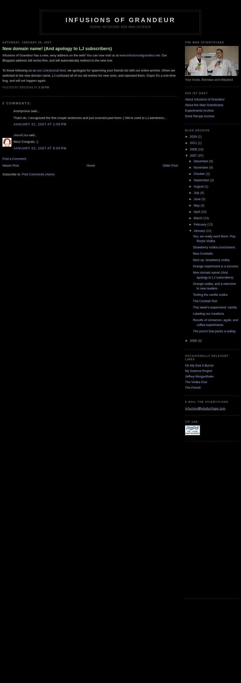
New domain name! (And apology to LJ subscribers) (57, 48)
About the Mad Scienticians (204, 105)
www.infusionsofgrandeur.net (140, 55)
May (197, 205)
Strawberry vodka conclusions (214, 247)
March (199, 218)
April (197, 212)
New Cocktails (203, 253)
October (200, 174)
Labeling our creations (208, 313)
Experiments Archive (199, 110)
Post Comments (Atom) (38, 174)
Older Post (170, 165)
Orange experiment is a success (215, 266)
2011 (194, 143)
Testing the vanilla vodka (210, 295)
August (199, 186)
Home (91, 165)
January (200, 231)
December (201, 161)
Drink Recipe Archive (199, 116)
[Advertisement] (204, 520)
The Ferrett (193, 387)
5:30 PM (43, 87)
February (200, 224)
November (201, 167)
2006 (194, 340)
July (197, 193)
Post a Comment (14, 159)
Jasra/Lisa (20, 135)
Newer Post (10, 165)
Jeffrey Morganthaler (199, 376)
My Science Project (198, 371)
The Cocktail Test (205, 301)
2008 (194, 149)
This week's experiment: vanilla (215, 307)
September (202, 180)
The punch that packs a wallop (214, 331)
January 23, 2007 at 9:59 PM (39, 148)
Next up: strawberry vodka (211, 260)
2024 (194, 136)
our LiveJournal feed (51, 70)
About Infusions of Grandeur (205, 99)
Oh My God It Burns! (199, 365)
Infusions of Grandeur (120, 20)
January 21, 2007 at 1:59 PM (39, 124)
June (198, 199)
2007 (194, 155)
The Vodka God (196, 382)
